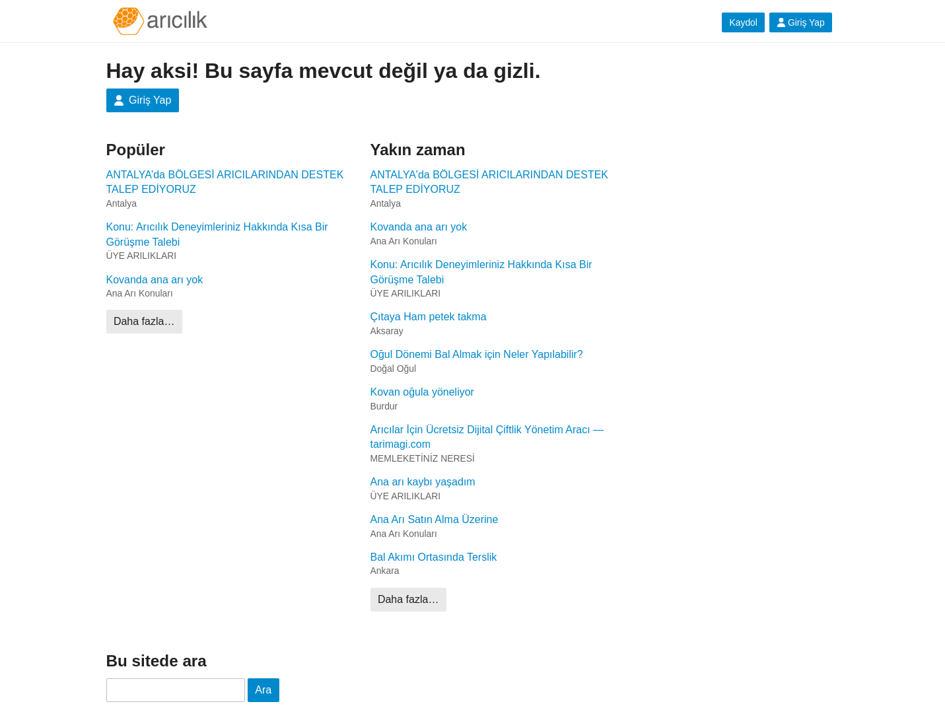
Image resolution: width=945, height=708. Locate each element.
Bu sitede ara (156, 661)
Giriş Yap (801, 22)
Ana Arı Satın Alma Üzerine (434, 519)
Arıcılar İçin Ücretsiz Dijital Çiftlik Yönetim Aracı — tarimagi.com (487, 437)
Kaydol (743, 22)
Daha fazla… (144, 321)
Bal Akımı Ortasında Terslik (433, 557)
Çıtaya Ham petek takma (428, 316)
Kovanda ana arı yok (154, 279)
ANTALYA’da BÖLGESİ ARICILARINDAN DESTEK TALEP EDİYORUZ (225, 182)
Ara (263, 689)
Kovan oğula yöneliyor (422, 392)
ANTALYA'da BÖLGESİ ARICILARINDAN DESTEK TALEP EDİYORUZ (489, 182)
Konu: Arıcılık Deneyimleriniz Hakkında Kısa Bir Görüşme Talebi (217, 234)
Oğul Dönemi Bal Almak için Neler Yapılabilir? (476, 354)
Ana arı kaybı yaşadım (422, 481)
